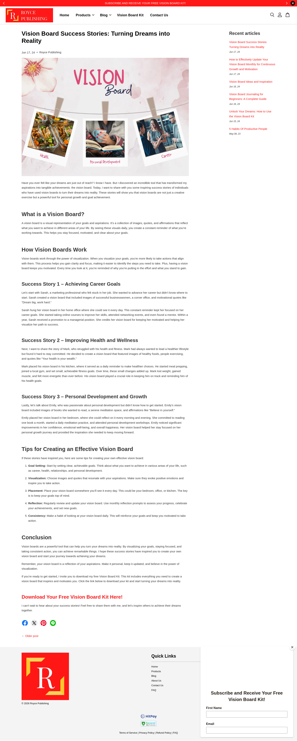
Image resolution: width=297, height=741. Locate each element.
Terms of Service (128, 733)
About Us (156, 681)
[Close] (292, 647)
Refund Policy (163, 733)
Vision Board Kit (130, 15)
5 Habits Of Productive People (248, 129)
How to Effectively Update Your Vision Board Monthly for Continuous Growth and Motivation (252, 64)
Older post (31, 636)
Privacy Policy (146, 733)
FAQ (153, 690)
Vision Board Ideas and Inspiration (250, 82)
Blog (105, 15)
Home (64, 15)
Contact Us (159, 15)
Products (85, 15)
